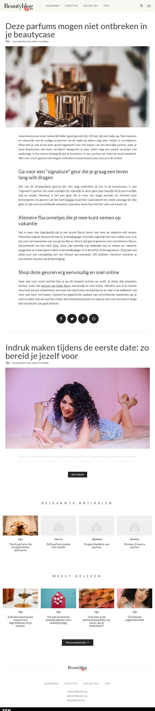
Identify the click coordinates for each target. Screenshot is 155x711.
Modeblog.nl (76, 701)
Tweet (72, 318)
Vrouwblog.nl (77, 692)
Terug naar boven (75, 643)
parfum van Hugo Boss (55, 285)
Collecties (90, 5)
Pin (83, 318)
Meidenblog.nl (77, 697)
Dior (56, 245)
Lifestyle (71, 5)
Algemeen (52, 5)
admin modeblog (40, 41)
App (94, 318)
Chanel (70, 199)
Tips (106, 5)
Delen (61, 318)
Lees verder (77, 475)
